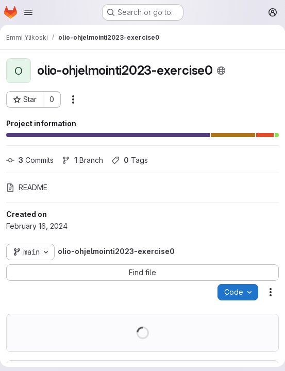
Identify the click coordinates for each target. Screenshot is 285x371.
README (26, 187)
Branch (82, 160)
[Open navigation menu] (28, 12)
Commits (30, 160)
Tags (129, 160)
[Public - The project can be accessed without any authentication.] (221, 70)
